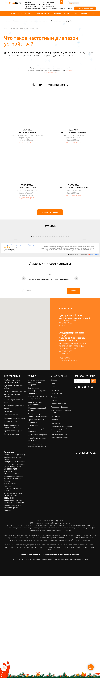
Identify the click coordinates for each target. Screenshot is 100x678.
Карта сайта (55, 511)
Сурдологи (57, 13)
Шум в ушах (8, 499)
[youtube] (85, 475)
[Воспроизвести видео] (50, 255)
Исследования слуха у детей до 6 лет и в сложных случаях (15, 481)
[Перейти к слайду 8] (43, 280)
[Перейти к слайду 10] (47, 280)
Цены (75, 13)
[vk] (92, 475)
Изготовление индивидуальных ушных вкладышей (37, 478)
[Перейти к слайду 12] (50, 280)
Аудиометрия (33, 513)
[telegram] (82, 475)
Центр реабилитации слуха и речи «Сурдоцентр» (21, 288)
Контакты (55, 478)
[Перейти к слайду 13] (52, 280)
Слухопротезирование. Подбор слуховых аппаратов (36, 470)
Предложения (56, 481)
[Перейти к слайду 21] (66, 280)
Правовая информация (60, 495)
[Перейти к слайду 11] (49, 280)
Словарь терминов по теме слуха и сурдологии (30, 21)
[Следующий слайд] (84, 256)
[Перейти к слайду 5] (38, 280)
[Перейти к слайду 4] (36, 280)
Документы (55, 484)
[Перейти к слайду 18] (61, 280)
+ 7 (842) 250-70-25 (65, 446)
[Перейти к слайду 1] (31, 280)
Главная (7, 21)
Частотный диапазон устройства (62, 21)
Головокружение (10, 509)
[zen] (88, 475)
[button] (85, 8)
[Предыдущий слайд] (16, 256)
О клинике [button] (84, 13)
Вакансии (54, 507)
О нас (53, 474)
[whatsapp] (79, 475)
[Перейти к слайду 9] (45, 280)
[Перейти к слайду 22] (68, 280)
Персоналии (55, 504)
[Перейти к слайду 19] (63, 280)
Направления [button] (15, 13)
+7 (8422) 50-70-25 (85, 540)
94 (16, 291)
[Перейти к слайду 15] (56, 280)
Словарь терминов (58, 491)
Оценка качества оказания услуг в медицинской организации (61, 516)
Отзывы (67, 13)
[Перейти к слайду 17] (59, 280)
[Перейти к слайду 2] (33, 280)
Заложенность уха (11, 502)
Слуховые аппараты (42, 13)
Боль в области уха (11, 522)
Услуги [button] (27, 13)
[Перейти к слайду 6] (40, 280)
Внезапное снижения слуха (14, 506)
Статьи (54, 488)
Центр (15, 3)
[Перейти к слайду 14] (54, 280)
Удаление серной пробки (37, 522)
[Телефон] (75, 475)
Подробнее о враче (26, 142)
